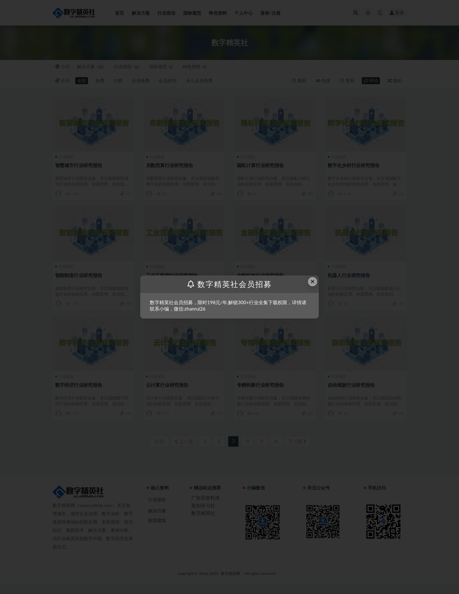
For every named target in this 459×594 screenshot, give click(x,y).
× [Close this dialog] (312, 281)
